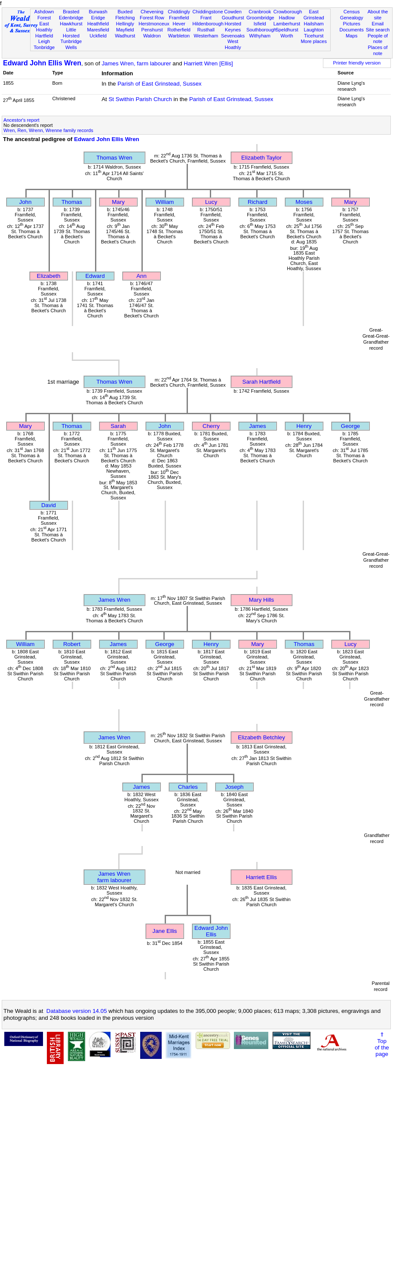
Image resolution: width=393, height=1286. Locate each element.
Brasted (71, 11)
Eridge (98, 17)
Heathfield (98, 23)
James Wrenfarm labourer (114, 877)
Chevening (152, 11)
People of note (378, 38)
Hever (178, 23)
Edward (94, 276)
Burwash (98, 11)
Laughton (314, 29)
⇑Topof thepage (382, 1044)
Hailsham (314, 23)
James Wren (114, 600)
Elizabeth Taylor (261, 157)
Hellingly (125, 23)
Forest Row (152, 17)
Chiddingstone (208, 11)
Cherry (211, 426)
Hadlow (287, 17)
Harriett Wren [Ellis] (208, 63)
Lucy (211, 202)
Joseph (234, 787)
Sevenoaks (233, 35)
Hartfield (44, 35)
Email (378, 23)
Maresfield (98, 29)
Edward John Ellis (211, 931)
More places (314, 41)
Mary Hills (261, 600)
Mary (118, 202)
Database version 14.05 (76, 1011)
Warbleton (179, 35)
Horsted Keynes (232, 26)
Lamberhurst (286, 23)
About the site (378, 14)
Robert (71, 644)
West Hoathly (233, 44)
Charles (188, 787)
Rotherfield (178, 29)
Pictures (351, 23)
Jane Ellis (164, 931)
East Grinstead (314, 14)
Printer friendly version (357, 62)
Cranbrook (260, 11)
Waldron (152, 35)
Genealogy (351, 17)
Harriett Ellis (261, 877)
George (350, 426)
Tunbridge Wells (71, 44)
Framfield (179, 17)
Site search (378, 29)
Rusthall (206, 29)
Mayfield (125, 29)
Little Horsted (71, 32)
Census (352, 11)
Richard (257, 202)
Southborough (261, 29)
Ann (141, 276)
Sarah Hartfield (262, 381)
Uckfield (98, 35)
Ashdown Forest (44, 14)
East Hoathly (44, 26)
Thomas (71, 202)
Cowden (233, 11)
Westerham (206, 35)
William (165, 202)
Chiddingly (179, 11)
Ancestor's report (21, 120)
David (48, 505)
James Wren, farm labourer (136, 63)
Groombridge (260, 17)
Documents (352, 29)
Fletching (125, 17)
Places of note (378, 50)
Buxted (124, 11)
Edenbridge (71, 17)
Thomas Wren (114, 157)
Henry (304, 426)
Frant (206, 17)
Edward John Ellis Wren (42, 63)
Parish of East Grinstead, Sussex (159, 83)
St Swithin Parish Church (140, 99)
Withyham (259, 35)
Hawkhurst (71, 23)
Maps (351, 35)
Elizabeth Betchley (261, 737)
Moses (303, 202)
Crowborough (287, 11)
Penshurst (152, 29)
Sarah (118, 426)
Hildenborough (208, 23)
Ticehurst (313, 35)
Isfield (260, 23)
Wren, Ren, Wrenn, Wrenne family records (48, 130)
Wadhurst (125, 35)
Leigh (44, 41)
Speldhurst (286, 29)
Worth (286, 35)
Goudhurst (233, 17)
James (257, 426)
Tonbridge (44, 47)
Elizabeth (49, 276)
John (25, 202)
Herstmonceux (153, 23)
